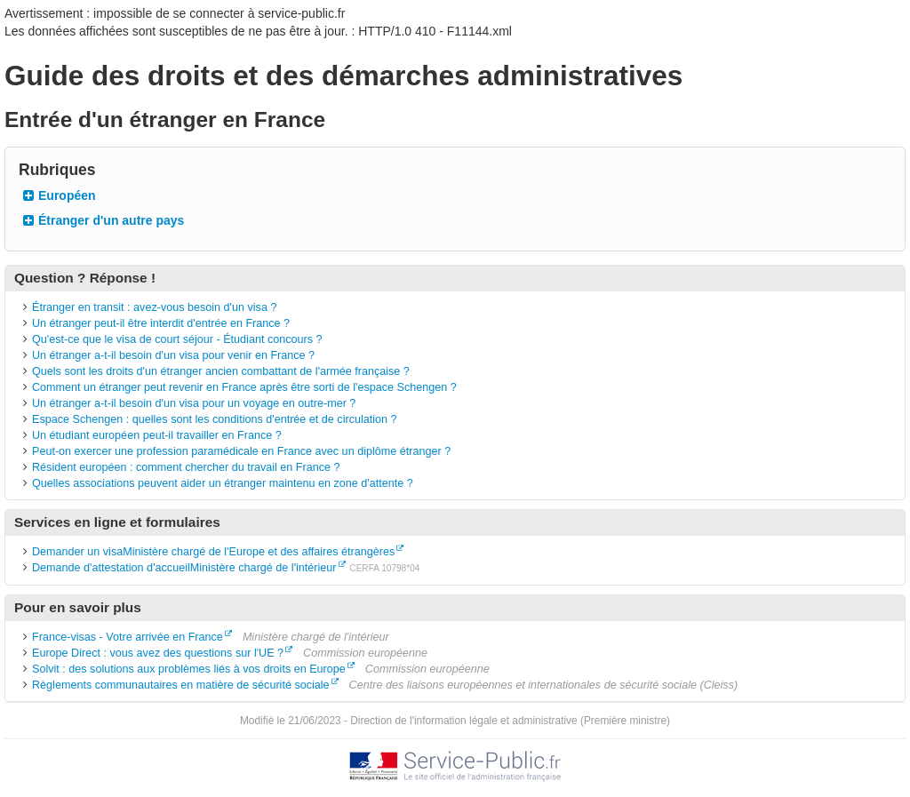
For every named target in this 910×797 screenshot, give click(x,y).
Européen (67, 195)
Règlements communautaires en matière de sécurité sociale (181, 685)
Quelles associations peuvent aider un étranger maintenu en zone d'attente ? (222, 483)
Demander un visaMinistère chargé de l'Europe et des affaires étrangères (213, 552)
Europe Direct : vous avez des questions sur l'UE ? (157, 653)
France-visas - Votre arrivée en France (127, 637)
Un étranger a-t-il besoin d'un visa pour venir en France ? (173, 355)
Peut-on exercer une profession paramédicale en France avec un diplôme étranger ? (241, 451)
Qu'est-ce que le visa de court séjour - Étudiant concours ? (177, 339)
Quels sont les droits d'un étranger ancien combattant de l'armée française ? (221, 371)
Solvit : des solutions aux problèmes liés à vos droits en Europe (189, 669)
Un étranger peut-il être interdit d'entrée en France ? (161, 323)
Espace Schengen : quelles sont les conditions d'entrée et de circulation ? (214, 419)
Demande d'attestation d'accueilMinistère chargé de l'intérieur (184, 568)
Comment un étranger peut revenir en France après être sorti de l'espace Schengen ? (244, 387)
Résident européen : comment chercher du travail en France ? (186, 467)
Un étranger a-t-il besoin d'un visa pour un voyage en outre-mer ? (193, 403)
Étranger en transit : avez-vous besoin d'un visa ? (154, 307)
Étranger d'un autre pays (111, 220)
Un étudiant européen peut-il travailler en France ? (157, 435)
